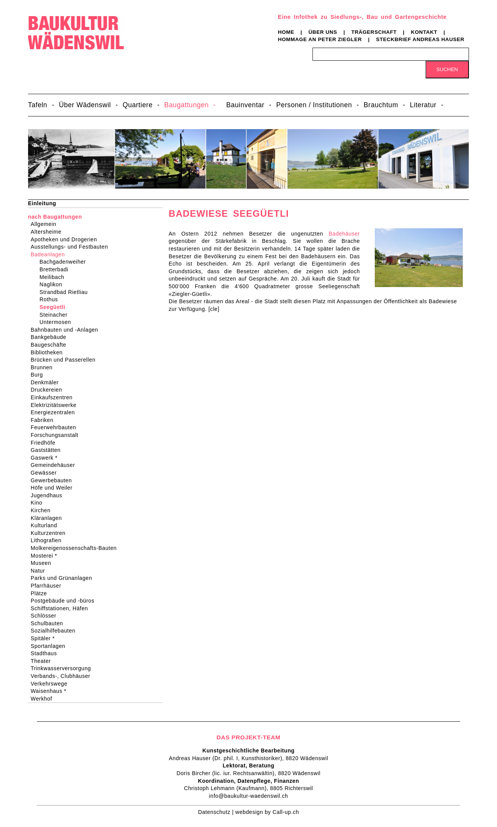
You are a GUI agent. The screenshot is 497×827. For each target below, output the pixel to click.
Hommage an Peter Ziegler (320, 39)
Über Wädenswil (85, 105)
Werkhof (44, 699)
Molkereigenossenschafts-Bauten (76, 548)
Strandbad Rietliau (65, 292)
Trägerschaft (374, 32)
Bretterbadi (55, 269)
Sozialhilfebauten (55, 631)
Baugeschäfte (51, 345)
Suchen (447, 69)
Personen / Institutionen (314, 105)
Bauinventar (245, 105)
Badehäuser (344, 234)
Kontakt (424, 32)
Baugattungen (186, 105)
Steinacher (55, 315)
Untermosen (57, 322)
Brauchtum (381, 105)
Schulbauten (49, 623)
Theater (43, 661)
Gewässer (46, 473)
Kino (39, 503)
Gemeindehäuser (55, 465)
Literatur (423, 105)
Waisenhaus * (51, 691)
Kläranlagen (49, 518)
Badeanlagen (50, 254)
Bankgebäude (51, 337)
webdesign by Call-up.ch (267, 812)
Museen (43, 563)
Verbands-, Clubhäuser (63, 676)
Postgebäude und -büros (65, 601)
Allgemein (46, 224)
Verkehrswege (51, 684)
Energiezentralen (55, 412)
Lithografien (49, 540)
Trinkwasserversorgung (63, 668)
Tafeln (37, 105)
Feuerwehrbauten (56, 427)
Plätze (41, 593)
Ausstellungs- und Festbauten (72, 247)
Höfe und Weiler (54, 488)
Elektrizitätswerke (56, 405)
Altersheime (49, 232)
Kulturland (46, 525)
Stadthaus (46, 653)
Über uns (322, 32)
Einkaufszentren (54, 397)
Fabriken (44, 420)
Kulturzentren (51, 533)
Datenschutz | (216, 812)
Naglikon (52, 284)
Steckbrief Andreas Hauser (420, 39)
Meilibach (53, 277)
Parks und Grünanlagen (64, 578)
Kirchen (43, 510)
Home (286, 32)
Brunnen (44, 367)
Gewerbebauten (54, 480)
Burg (39, 375)
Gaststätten (48, 450)
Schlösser (46, 616)
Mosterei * (46, 556)
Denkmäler (47, 382)
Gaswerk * (47, 458)
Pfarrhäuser (48, 586)
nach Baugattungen (55, 217)
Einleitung (42, 203)
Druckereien (49, 390)
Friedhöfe (45, 443)
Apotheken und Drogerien (66, 239)
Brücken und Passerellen (66, 360)
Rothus (50, 299)
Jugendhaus (49, 495)
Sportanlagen (50, 646)
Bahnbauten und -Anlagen (67, 330)
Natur (40, 571)
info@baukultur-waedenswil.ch (248, 796)
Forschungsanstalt (57, 435)
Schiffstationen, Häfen (62, 608)
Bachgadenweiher (64, 262)
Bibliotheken (49, 352)
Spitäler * (45, 638)
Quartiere (138, 105)
